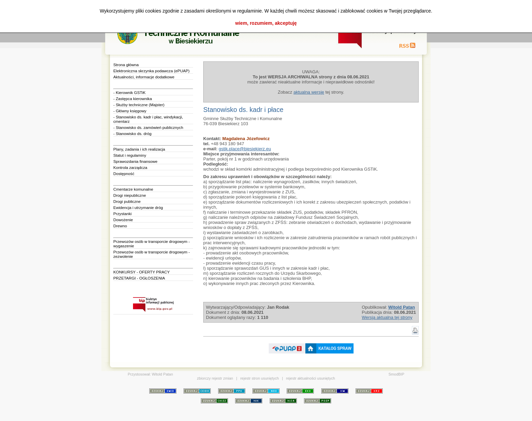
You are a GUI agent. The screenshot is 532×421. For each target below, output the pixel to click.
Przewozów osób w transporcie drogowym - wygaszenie (151, 243)
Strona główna (126, 64)
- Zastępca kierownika (132, 98)
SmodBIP (396, 374)
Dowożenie (123, 219)
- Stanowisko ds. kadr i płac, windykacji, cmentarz (148, 119)
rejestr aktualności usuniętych (310, 378)
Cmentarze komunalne (133, 189)
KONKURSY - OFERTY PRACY (141, 272)
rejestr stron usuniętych (259, 378)
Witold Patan (162, 374)
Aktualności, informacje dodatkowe (143, 77)
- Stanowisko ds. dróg (132, 133)
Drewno (120, 226)
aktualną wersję (308, 92)
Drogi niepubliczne (129, 195)
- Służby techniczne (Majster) (139, 104)
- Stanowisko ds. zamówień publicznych (148, 127)
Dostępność (123, 173)
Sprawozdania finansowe (135, 161)
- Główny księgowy (129, 111)
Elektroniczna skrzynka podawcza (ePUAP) (151, 71)
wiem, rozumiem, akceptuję (266, 23)
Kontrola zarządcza (130, 167)
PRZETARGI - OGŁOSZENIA (139, 278)
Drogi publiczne (127, 201)
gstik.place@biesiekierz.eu (245, 148)
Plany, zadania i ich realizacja (139, 149)
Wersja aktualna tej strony (387, 317)
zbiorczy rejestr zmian (215, 378)
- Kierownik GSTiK (129, 92)
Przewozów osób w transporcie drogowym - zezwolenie (151, 254)
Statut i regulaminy (129, 155)
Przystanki (122, 213)
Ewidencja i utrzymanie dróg (138, 207)
